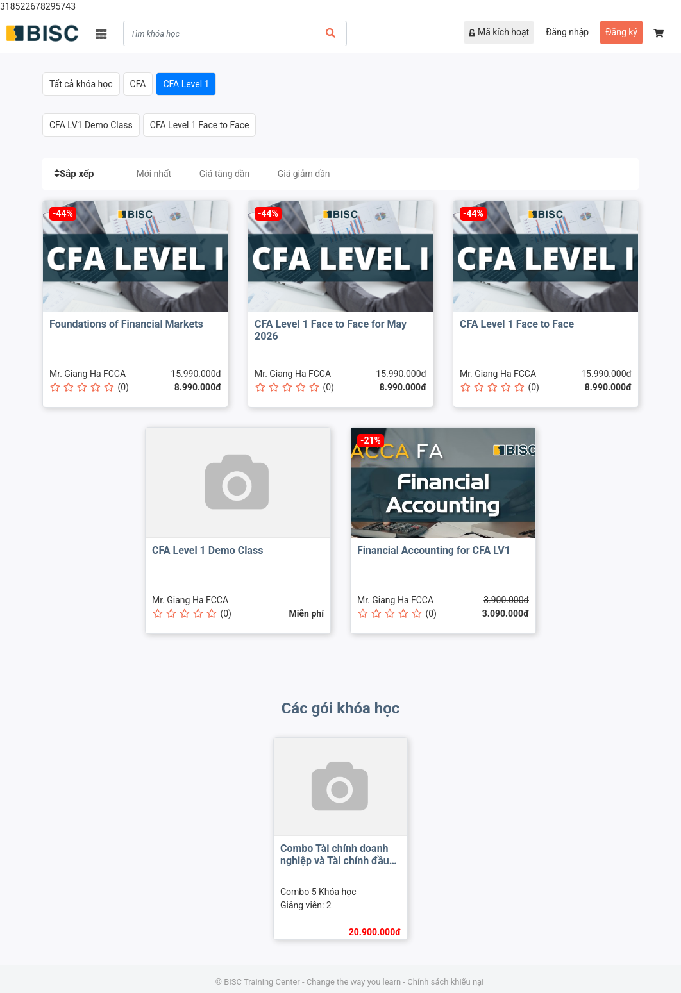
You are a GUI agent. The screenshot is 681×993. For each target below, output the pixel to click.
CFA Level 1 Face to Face (199, 125)
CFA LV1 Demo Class (91, 125)
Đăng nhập (567, 32)
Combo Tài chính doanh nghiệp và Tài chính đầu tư (334, 860)
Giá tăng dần (224, 174)
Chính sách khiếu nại (445, 982)
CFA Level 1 (186, 84)
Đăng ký (621, 32)
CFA (138, 84)
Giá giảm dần (304, 174)
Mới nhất (153, 174)
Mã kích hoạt (499, 32)
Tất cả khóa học (81, 84)
